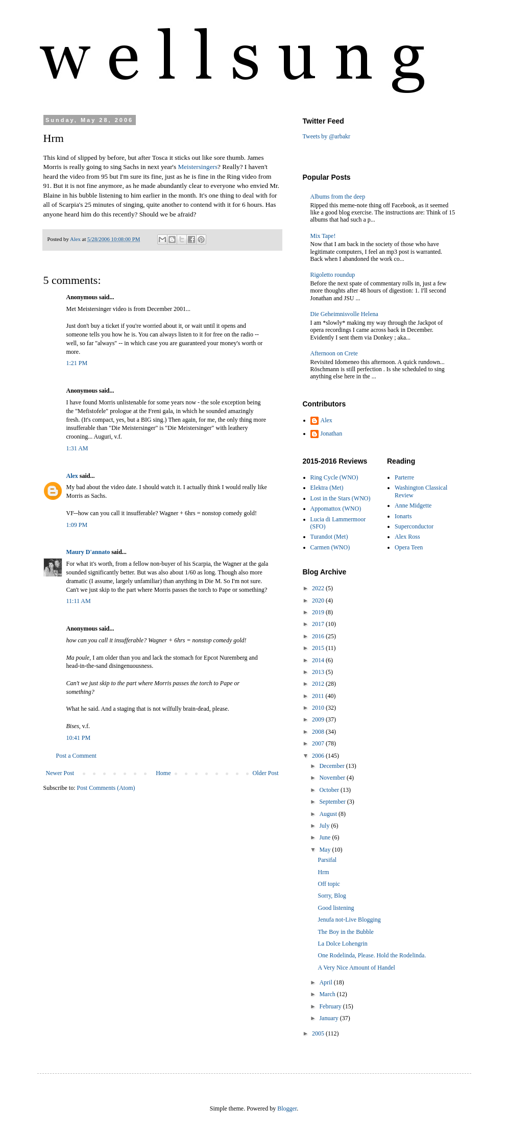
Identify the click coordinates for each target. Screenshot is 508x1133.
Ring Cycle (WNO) (334, 477)
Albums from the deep (338, 196)
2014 (319, 660)
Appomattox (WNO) (335, 508)
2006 (319, 755)
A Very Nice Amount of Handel (356, 967)
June (325, 837)
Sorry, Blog (332, 895)
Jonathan (332, 433)
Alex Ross (407, 536)
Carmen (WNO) (330, 547)
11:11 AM (78, 601)
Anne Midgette (413, 505)
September (333, 801)
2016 (319, 636)
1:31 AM (77, 448)
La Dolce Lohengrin (342, 943)
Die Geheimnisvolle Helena (344, 314)
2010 (319, 707)
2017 (319, 624)
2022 (319, 588)
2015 (319, 648)
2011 (319, 696)
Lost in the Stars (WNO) (340, 498)
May (325, 849)
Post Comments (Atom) (106, 787)
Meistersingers (197, 167)
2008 (319, 731)
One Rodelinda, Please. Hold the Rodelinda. (372, 955)
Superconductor (414, 526)
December (332, 765)
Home (163, 773)
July (325, 825)
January (329, 1018)
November (333, 777)
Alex (72, 475)
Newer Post (60, 773)
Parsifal (327, 859)
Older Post (266, 773)
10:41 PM (78, 737)
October (330, 789)
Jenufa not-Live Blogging (349, 919)
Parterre (404, 477)
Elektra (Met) (327, 487)
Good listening (336, 907)
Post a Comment (76, 755)
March (327, 994)
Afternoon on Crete (334, 353)
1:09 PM (77, 524)
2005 (319, 1033)
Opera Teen (409, 547)
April (326, 982)
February (331, 1006)
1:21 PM (77, 363)
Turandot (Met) (329, 536)
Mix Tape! (323, 235)
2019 (319, 612)
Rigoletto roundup (332, 274)
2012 (319, 683)
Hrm (323, 872)
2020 (319, 600)
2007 (319, 743)
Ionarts (403, 516)
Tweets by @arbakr (327, 136)
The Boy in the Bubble (345, 931)
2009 (319, 719)
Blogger (287, 1108)
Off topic (329, 883)
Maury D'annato (88, 552)
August (328, 813)
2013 (319, 672)
